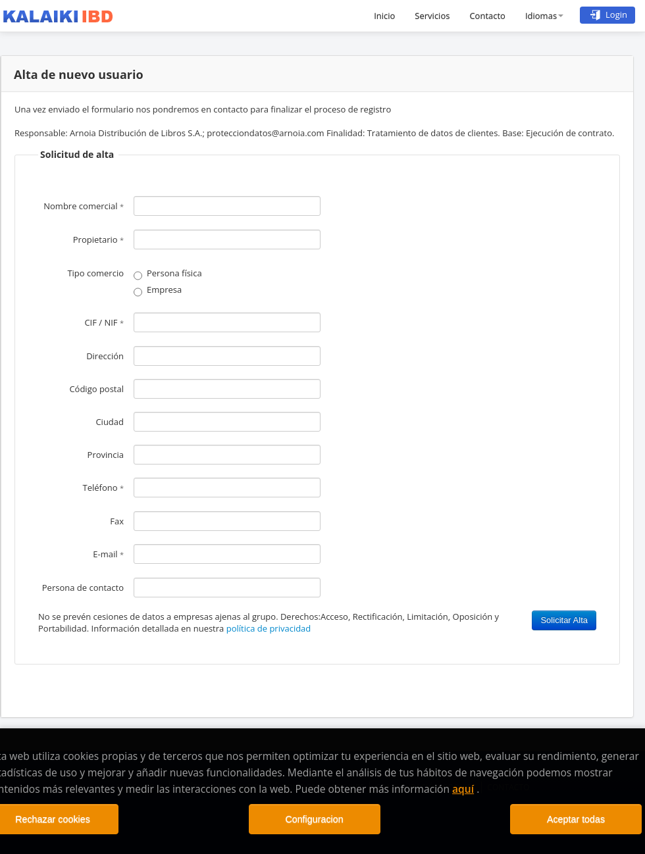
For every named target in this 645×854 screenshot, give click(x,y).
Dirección (105, 356)
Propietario (98, 239)
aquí (463, 789)
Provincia (106, 455)
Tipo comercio (95, 273)
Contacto (487, 16)
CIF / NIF (104, 322)
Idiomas (544, 16)
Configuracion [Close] (314, 819)
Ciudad (109, 422)
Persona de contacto (83, 587)
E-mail (108, 554)
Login (607, 14)
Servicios (432, 16)
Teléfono (103, 487)
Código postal (96, 389)
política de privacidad (268, 628)
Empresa (164, 289)
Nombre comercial (83, 206)
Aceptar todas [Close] (576, 819)
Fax (117, 521)
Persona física (174, 273)
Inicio (384, 16)
